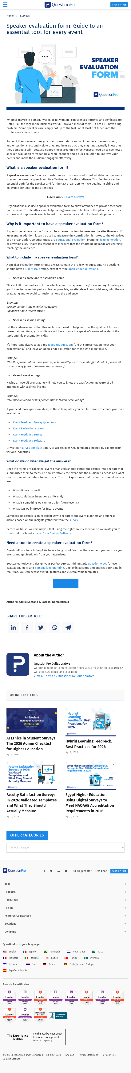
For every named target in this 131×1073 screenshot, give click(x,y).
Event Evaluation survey (28, 428)
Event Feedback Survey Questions (34, 422)
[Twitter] (40, 627)
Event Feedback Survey (27, 434)
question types (97, 563)
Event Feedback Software (29, 440)
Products (10, 892)
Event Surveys (75, 197)
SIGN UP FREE (119, 4)
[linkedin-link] (59, 871)
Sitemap (70, 1055)
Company (10, 931)
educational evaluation (70, 239)
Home (10, 15)
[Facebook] (27, 627)
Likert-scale (32, 269)
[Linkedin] (13, 627)
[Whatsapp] (54, 627)
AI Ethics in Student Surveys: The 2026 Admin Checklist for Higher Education (31, 743)
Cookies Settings (11, 1059)
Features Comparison (18, 915)
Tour (7, 884)
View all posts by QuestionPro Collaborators (64, 676)
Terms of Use (109, 1055)
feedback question (60, 344)
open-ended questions (83, 269)
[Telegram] (68, 627)
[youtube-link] (66, 871)
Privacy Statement (88, 1055)
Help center (82, 871)
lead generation (110, 239)
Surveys (25, 15)
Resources (11, 899)
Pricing (9, 907)
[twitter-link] (51, 871)
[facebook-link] (44, 871)
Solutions (10, 923)
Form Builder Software (56, 533)
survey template (32, 448)
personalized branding (49, 567)
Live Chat (101, 871)
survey (73, 520)
